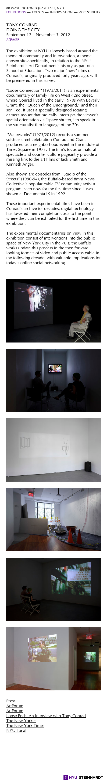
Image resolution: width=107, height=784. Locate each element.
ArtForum (14, 706)
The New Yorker (21, 721)
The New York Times (25, 725)
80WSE (12, 40)
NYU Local (16, 730)
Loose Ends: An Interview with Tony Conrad (46, 716)
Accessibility (89, 12)
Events (38, 12)
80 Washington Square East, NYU (35, 8)
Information (61, 12)
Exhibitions (16, 12)
